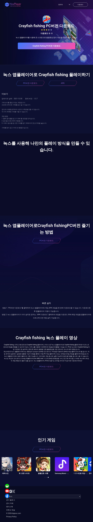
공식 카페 (9, 503)
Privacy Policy (11, 517)
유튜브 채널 (10, 510)
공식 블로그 (10, 500)
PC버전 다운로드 (30, 83)
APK (62, 83)
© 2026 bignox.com (13, 513)
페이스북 (9, 507)
